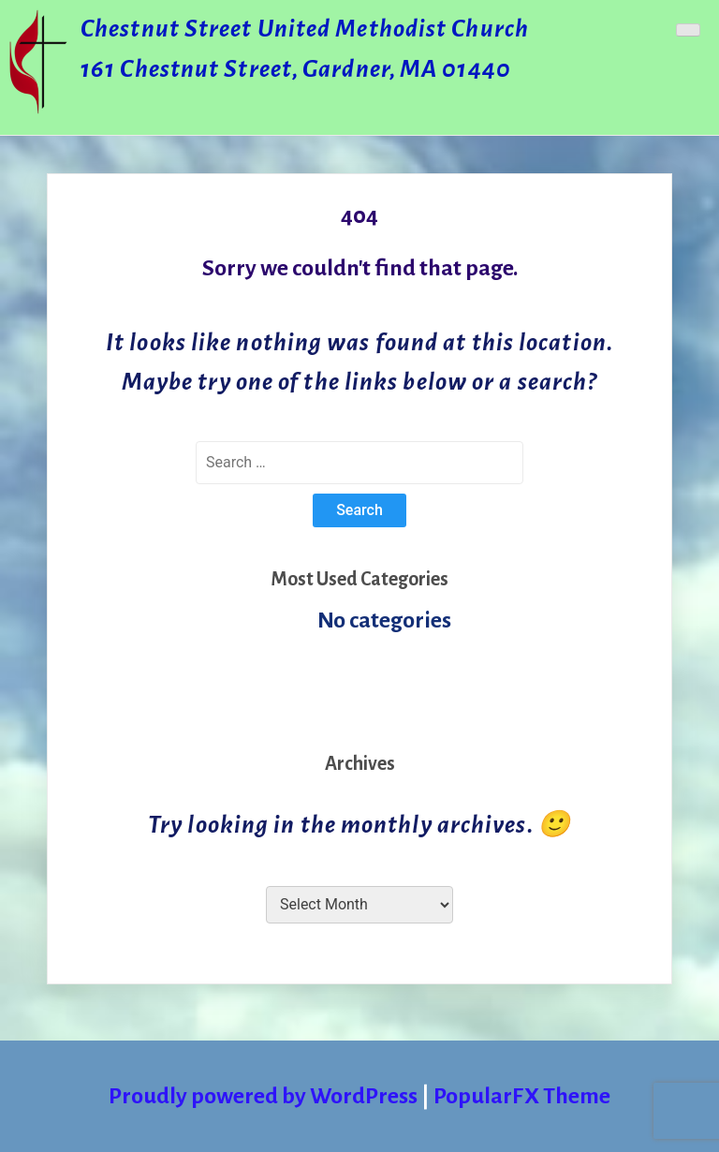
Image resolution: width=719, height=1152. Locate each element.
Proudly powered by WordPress (265, 1096)
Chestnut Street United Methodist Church (305, 29)
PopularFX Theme (521, 1096)
